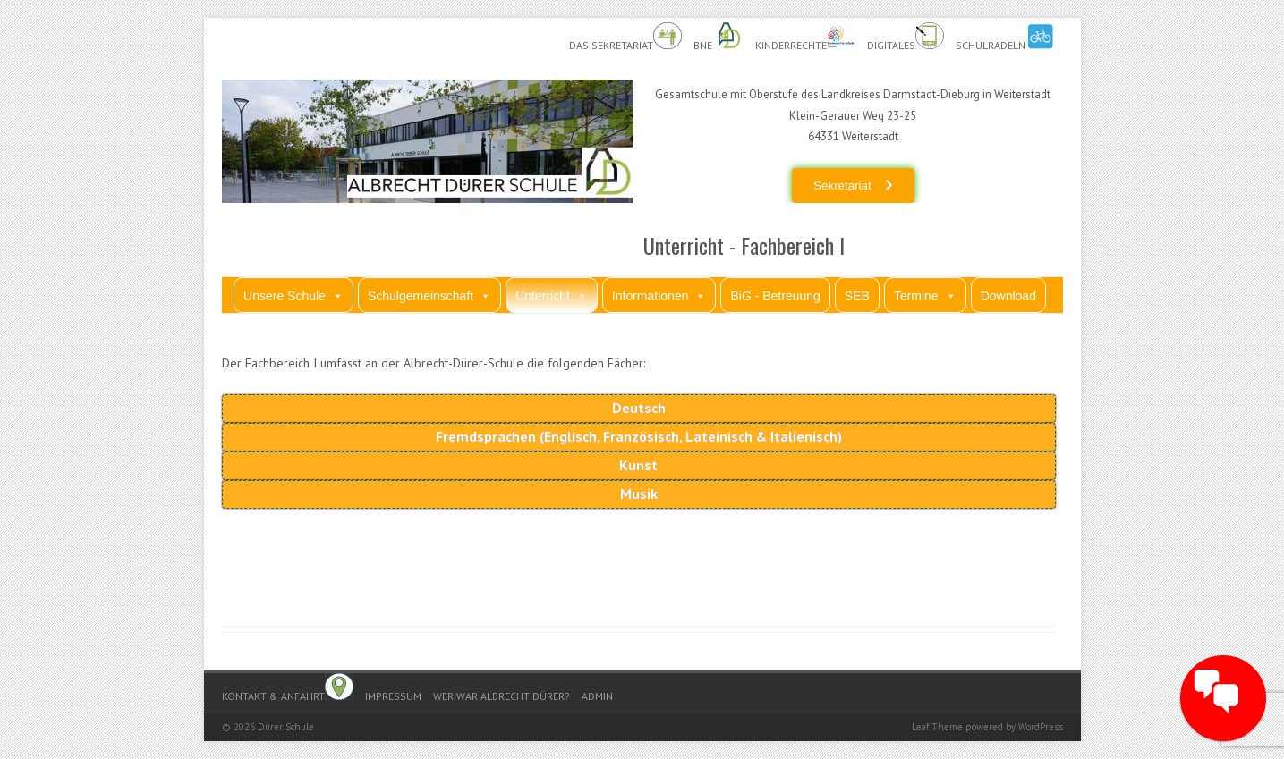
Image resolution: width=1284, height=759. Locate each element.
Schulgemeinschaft (429, 295)
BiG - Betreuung (775, 296)
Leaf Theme (937, 727)
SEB (857, 296)
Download (1008, 296)
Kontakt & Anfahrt (287, 688)
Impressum (393, 696)
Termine (925, 295)
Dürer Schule (286, 727)
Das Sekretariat (625, 37)
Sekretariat (842, 185)
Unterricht (551, 295)
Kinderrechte (805, 37)
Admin (597, 696)
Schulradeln (1005, 37)
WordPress (1040, 727)
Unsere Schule (293, 295)
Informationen (659, 295)
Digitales (905, 37)
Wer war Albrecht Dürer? (501, 696)
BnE (718, 37)
